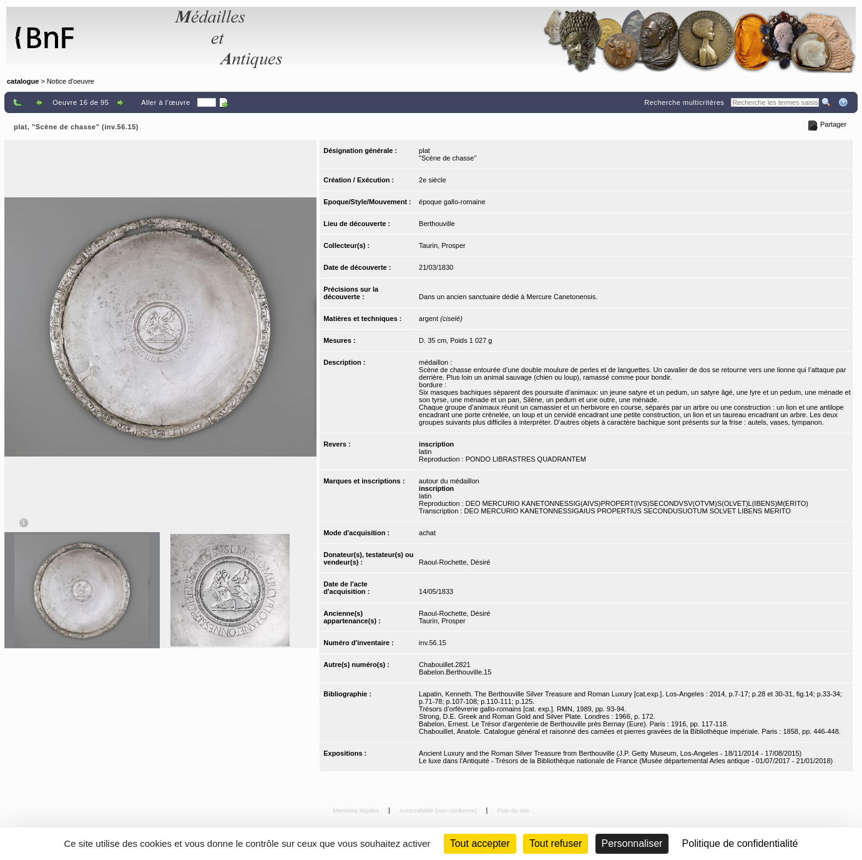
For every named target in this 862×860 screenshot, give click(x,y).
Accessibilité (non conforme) (439, 810)
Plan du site (513, 810)
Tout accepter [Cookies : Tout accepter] (480, 843)
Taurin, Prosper (442, 245)
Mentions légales (357, 810)
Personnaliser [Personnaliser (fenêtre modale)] (632, 843)
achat (427, 532)
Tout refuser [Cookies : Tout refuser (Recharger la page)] (555, 843)
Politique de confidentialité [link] (740, 843)
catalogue (23, 81)
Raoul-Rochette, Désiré (454, 562)
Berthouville (436, 223)
